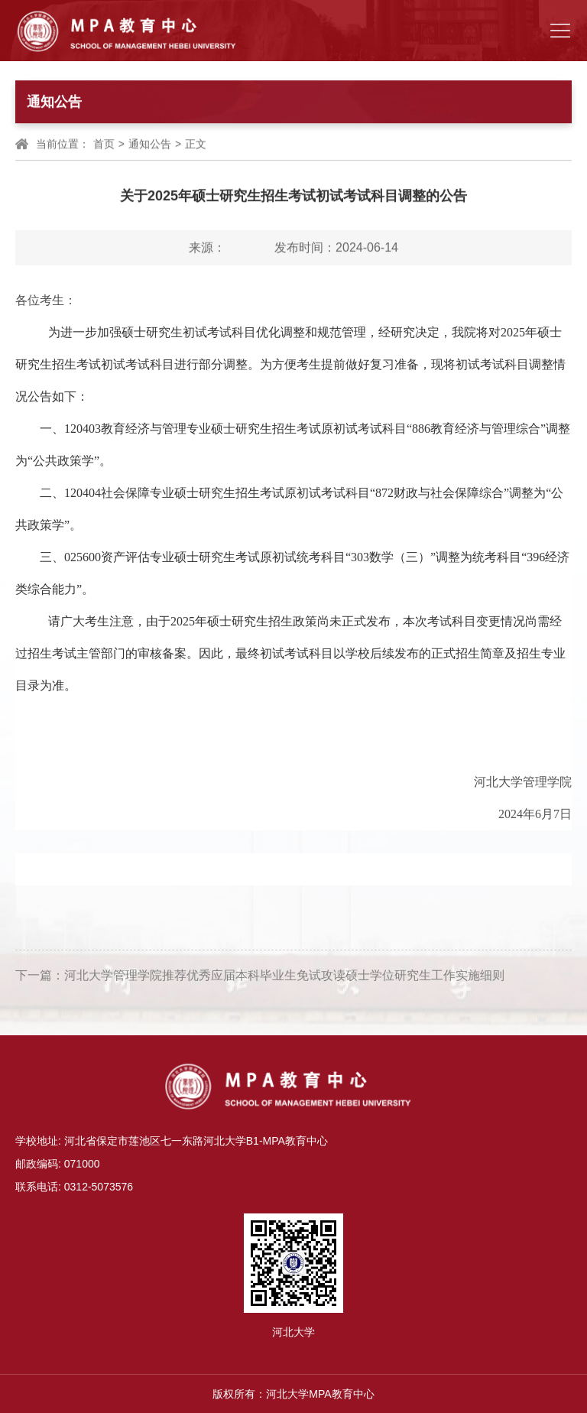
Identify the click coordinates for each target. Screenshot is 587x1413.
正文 (195, 145)
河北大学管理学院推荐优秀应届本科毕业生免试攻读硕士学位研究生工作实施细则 (284, 980)
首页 (104, 145)
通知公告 (149, 145)
